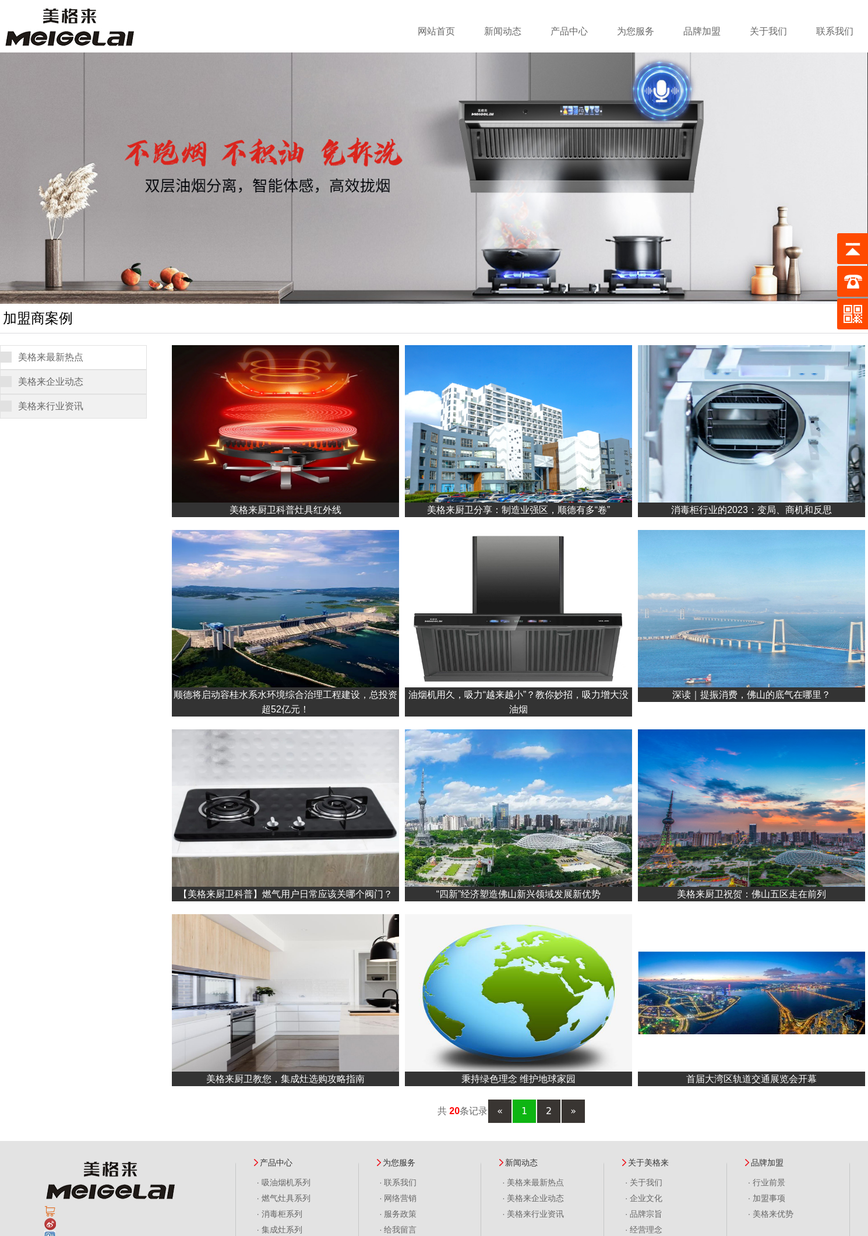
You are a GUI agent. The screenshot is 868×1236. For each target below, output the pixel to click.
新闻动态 (502, 31)
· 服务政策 (398, 1214)
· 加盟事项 (766, 1198)
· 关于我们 (643, 1182)
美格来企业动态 (50, 382)
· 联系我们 (398, 1182)
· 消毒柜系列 (279, 1214)
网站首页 (436, 31)
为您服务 (635, 31)
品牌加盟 (702, 31)
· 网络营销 (398, 1198)
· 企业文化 (643, 1198)
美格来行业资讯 (50, 406)
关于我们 (768, 31)
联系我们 (834, 31)
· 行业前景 (766, 1182)
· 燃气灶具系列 (283, 1198)
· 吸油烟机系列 (283, 1182)
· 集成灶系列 (279, 1229)
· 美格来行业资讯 (533, 1214)
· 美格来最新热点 (533, 1182)
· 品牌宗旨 (643, 1214)
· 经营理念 (643, 1229)
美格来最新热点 (50, 357)
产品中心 (569, 31)
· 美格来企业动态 (533, 1198)
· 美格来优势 (770, 1214)
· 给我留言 (398, 1229)
